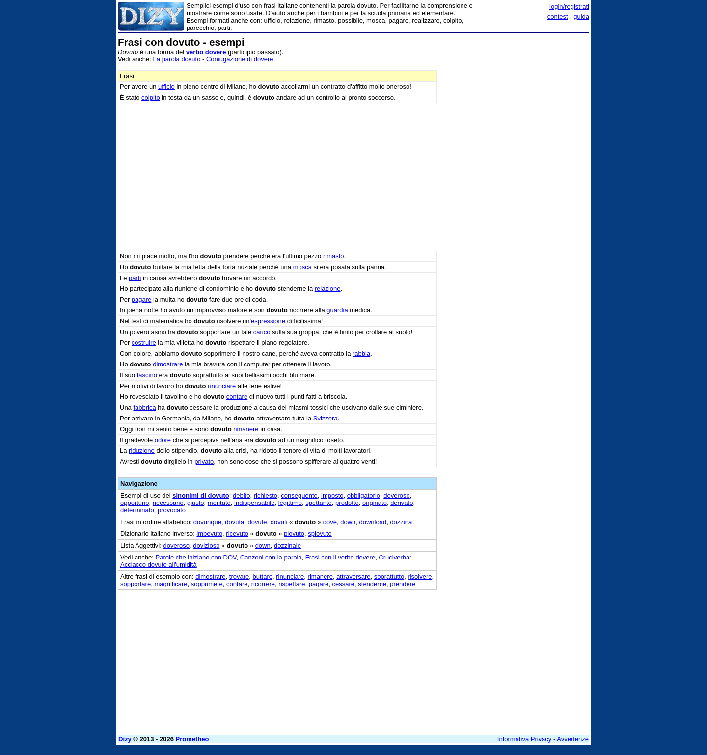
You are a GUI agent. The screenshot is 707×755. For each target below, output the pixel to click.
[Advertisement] (515, 184)
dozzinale (287, 545)
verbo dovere (206, 52)
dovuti (279, 522)
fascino (147, 375)
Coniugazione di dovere (239, 59)
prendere (402, 583)
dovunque (207, 522)
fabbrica (144, 407)
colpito (150, 97)
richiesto (265, 495)
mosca (302, 267)
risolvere (420, 576)
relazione (328, 288)
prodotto (347, 502)
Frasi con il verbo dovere (340, 557)
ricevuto (237, 533)
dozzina (401, 522)
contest (557, 16)
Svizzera (325, 418)
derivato (401, 502)
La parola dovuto (177, 59)
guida (581, 16)
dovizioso (206, 545)
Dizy (125, 739)
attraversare (353, 576)
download (373, 522)
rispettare (291, 583)
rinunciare (222, 386)
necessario (168, 502)
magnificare (170, 583)
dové (330, 522)
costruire (144, 342)
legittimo (290, 502)
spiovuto (319, 533)
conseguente (299, 495)
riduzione (142, 450)
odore (163, 440)
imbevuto (209, 533)
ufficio (166, 86)
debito (241, 495)
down (347, 522)
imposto (332, 495)
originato (374, 502)
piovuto (294, 533)
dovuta (234, 522)
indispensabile (254, 502)
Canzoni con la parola (271, 557)
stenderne (372, 583)
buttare (262, 576)
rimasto (333, 256)
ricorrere (263, 583)
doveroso (396, 495)
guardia (337, 310)
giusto (195, 502)
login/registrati (569, 6)
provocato (172, 510)
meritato (219, 502)
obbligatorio (363, 495)
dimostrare (168, 364)
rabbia (361, 353)
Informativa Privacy (524, 739)
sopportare (135, 583)
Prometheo (192, 739)
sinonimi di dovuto (200, 495)
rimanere (245, 429)
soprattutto (389, 576)
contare (236, 396)
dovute (257, 522)
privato (204, 461)
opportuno (134, 502)
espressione (268, 321)
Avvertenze (573, 739)
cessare (343, 583)
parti (135, 277)
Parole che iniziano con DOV (196, 557)
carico (262, 332)
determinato (137, 510)
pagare (141, 299)
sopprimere (207, 583)
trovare (239, 576)
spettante (318, 502)
